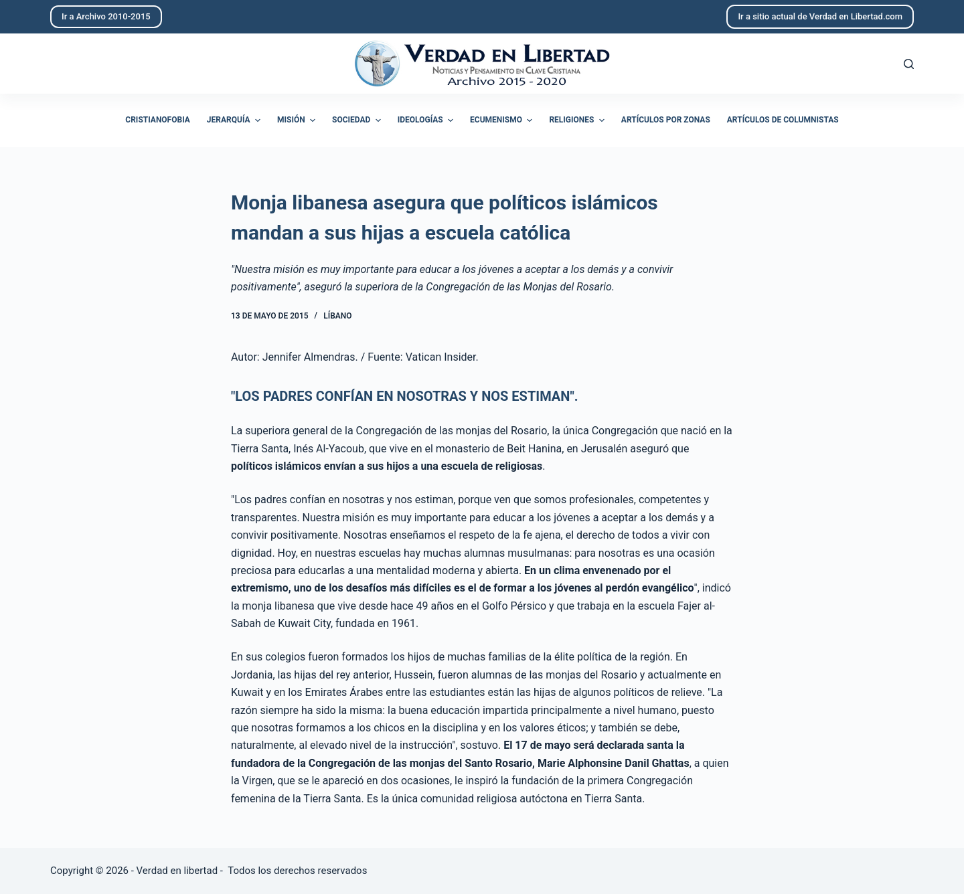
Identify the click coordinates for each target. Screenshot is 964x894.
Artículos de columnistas (783, 119)
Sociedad (358, 120)
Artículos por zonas (665, 119)
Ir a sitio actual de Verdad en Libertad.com (820, 16)
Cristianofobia (157, 119)
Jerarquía (235, 120)
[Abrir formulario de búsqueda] (909, 64)
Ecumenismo (503, 120)
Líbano (337, 316)
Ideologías (427, 120)
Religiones (578, 120)
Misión (298, 120)
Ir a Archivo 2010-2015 (106, 16)
